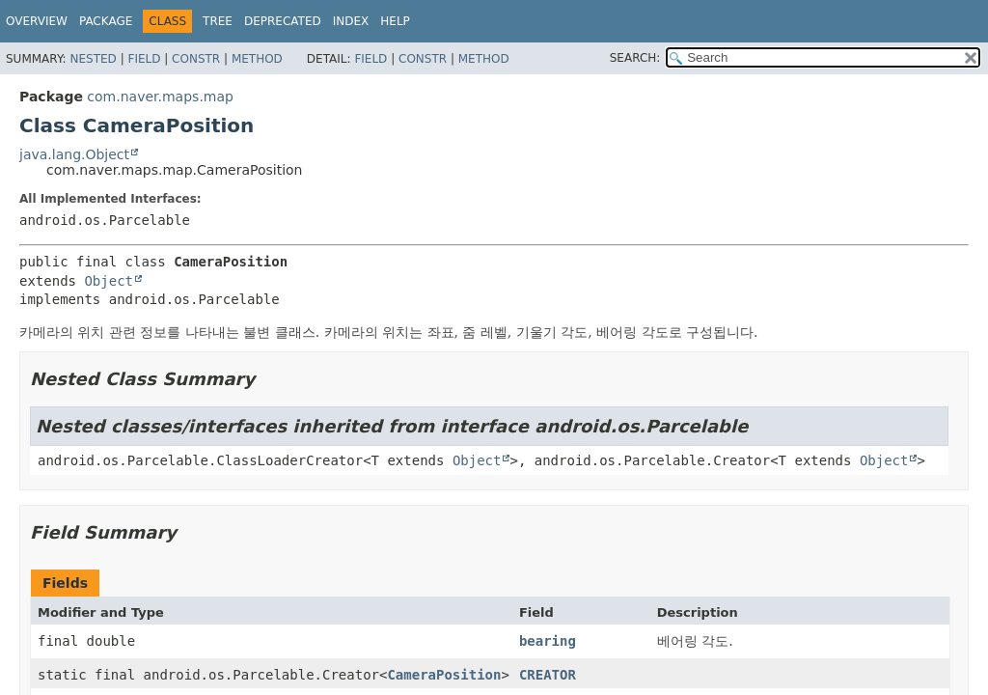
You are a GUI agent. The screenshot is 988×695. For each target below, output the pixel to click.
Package (105, 21)
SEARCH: (635, 58)
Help (395, 21)
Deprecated (282, 21)
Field (143, 59)
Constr (196, 59)
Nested (92, 59)
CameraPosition (444, 674)
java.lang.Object (74, 154)
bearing (547, 641)
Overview (37, 21)
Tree (218, 21)
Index (351, 21)
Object (108, 281)
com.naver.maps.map (160, 96)
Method (257, 59)
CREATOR (547, 674)
